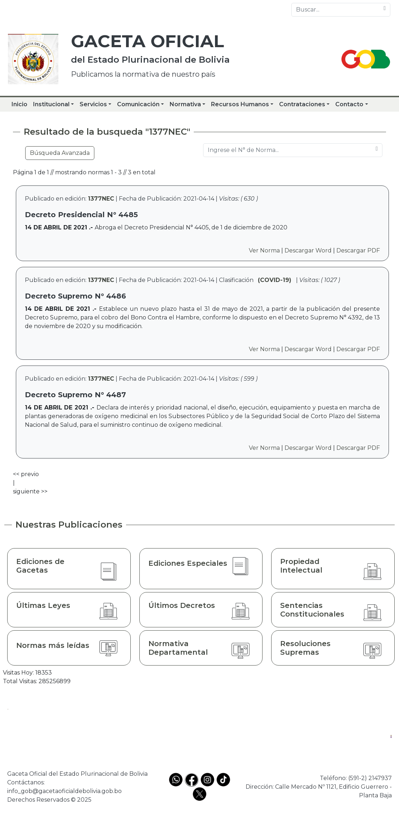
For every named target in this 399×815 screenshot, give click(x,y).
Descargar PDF (358, 250)
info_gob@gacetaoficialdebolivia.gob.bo (64, 791)
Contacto (349, 104)
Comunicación (138, 104)
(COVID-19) (274, 280)
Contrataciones (302, 104)
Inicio (19, 104)
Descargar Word (308, 250)
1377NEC (101, 198)
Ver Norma (264, 250)
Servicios (93, 104)
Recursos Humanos (240, 104)
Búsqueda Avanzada (60, 152)
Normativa (185, 104)
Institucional (51, 104)
